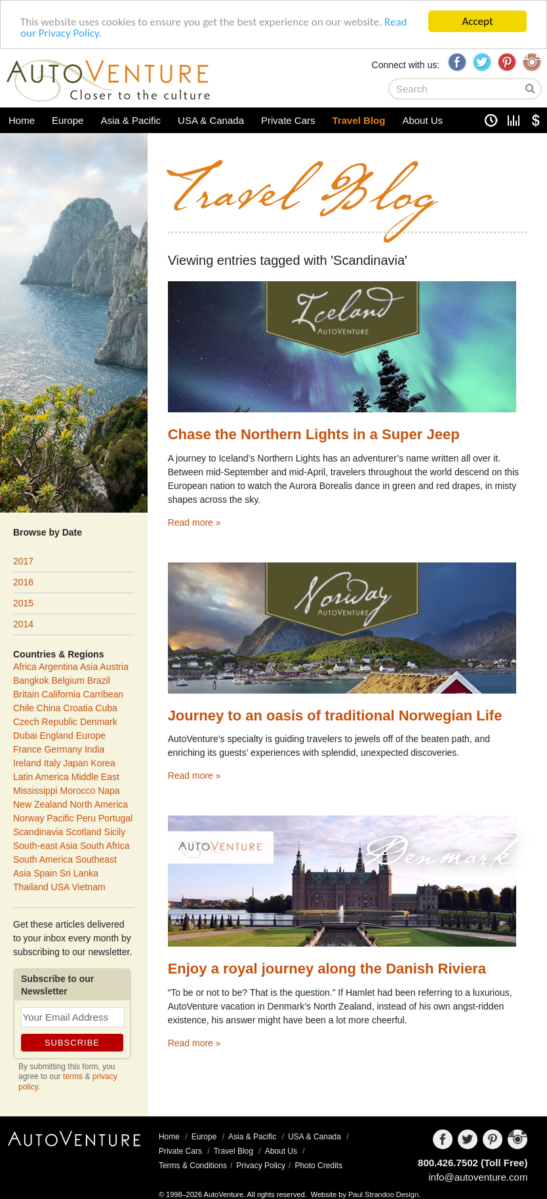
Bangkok (31, 680)
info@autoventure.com (477, 1177)
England (56, 735)
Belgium (68, 680)
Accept (477, 21)
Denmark (437, 863)
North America (99, 804)
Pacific (60, 818)
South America (43, 859)
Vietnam (89, 887)
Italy (52, 763)
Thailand (31, 887)
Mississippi (35, 790)
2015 (23, 603)
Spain (45, 873)
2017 (23, 561)
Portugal (115, 818)
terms (73, 1076)
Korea (103, 763)
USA (60, 887)
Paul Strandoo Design (383, 1194)
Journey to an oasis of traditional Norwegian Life (335, 715)
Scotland (83, 832)
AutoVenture (74, 1149)
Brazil (98, 680)
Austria (114, 666)
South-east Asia (45, 845)
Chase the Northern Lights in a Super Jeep (314, 434)
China (49, 708)
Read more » (194, 522)
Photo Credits (318, 1165)
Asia (89, 666)
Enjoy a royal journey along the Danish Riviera (327, 968)
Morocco (78, 790)
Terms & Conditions (193, 1165)
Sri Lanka (79, 873)
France (27, 749)
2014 (23, 624)
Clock (491, 120)
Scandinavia (38, 832)
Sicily (115, 832)
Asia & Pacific (130, 120)
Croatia (77, 708)
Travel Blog (359, 120)
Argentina (58, 666)
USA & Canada (211, 120)
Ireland (27, 763)
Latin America (41, 777)
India (94, 749)
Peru (86, 818)
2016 (23, 582)
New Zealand (40, 804)
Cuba (106, 708)
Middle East (95, 777)
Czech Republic (45, 722)
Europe (67, 120)
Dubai (25, 735)
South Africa (105, 845)
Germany (63, 749)
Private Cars (288, 120)
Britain (26, 694)
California (61, 694)
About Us (422, 120)
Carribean (103, 694)
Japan (75, 763)
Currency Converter (535, 120)
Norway (28, 818)
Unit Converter (513, 120)
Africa (25, 666)
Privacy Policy (260, 1165)
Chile (23, 708)
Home (22, 120)
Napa (108, 790)
